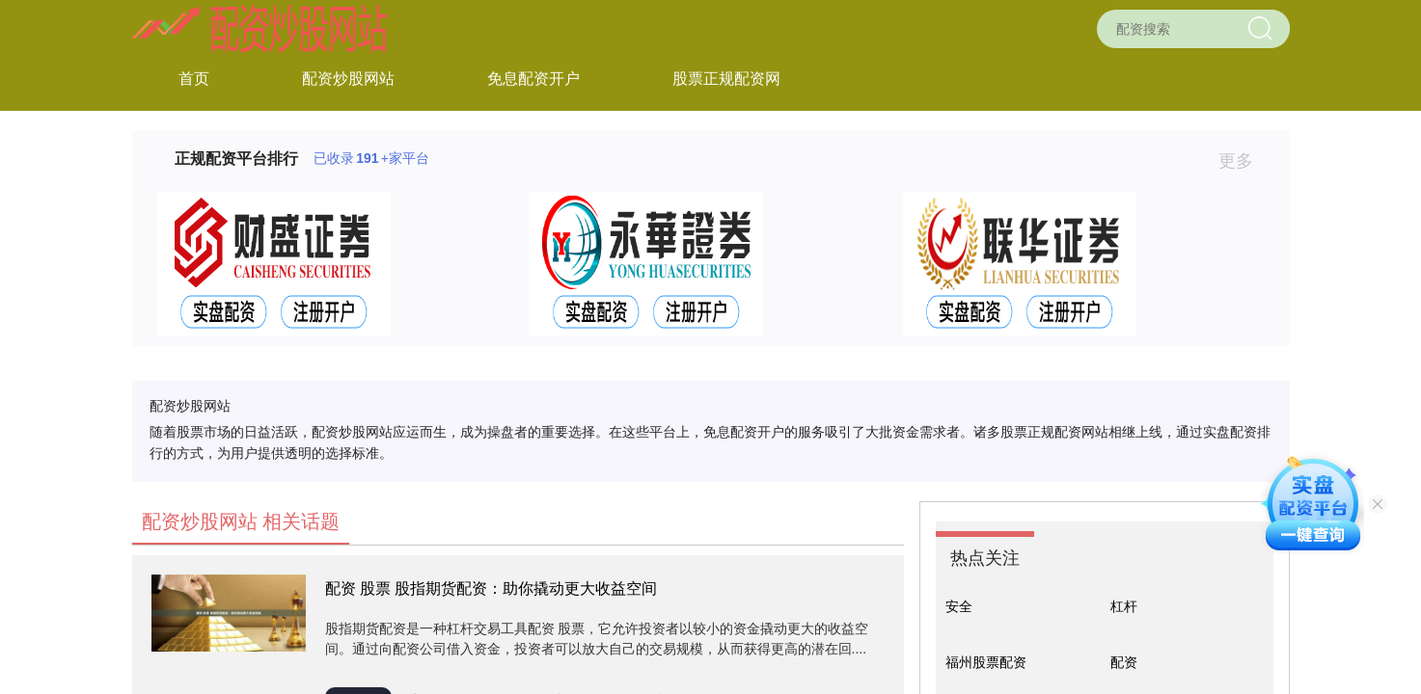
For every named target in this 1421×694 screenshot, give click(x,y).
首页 (193, 78)
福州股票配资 (985, 662)
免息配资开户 (533, 78)
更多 (1244, 161)
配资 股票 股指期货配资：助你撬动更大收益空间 (491, 588)
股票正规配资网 (726, 78)
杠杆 (1123, 606)
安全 (958, 606)
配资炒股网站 (348, 78)
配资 (1123, 662)
